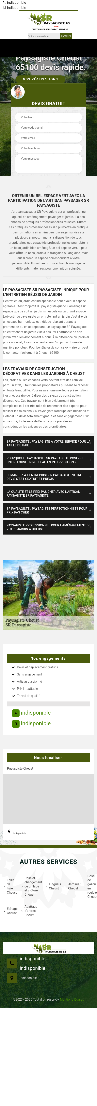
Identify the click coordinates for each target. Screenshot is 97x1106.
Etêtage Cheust (10, 911)
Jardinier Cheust (72, 886)
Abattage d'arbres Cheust (29, 911)
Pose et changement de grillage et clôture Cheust (31, 886)
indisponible (14, 2)
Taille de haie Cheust (10, 886)
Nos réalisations (40, 79)
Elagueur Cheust (53, 886)
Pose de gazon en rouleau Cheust (91, 886)
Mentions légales (72, 999)
